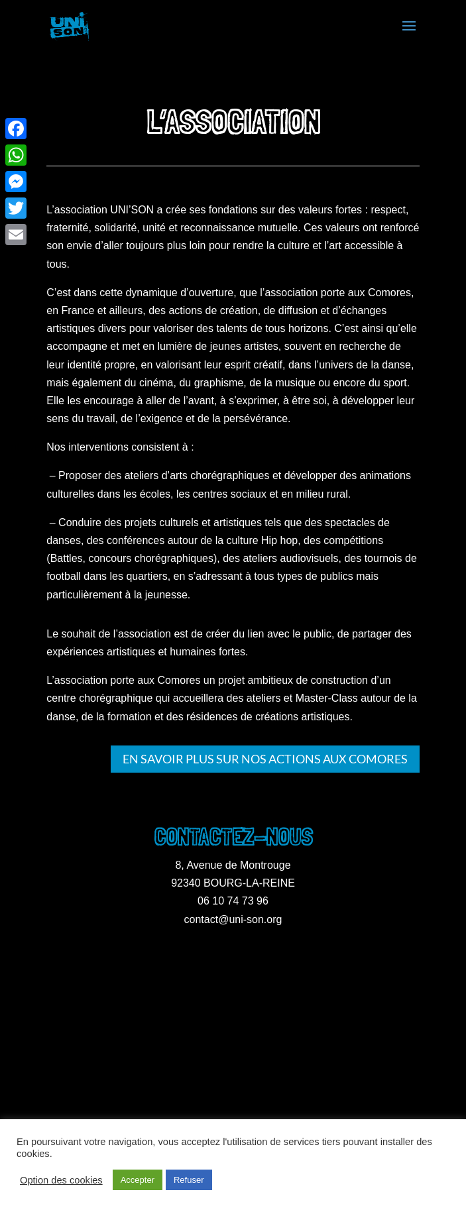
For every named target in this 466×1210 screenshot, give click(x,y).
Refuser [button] (189, 1180)
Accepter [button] (137, 1180)
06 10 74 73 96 (233, 901)
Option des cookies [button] (61, 1180)
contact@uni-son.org (233, 919)
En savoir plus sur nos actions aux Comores (265, 758)
